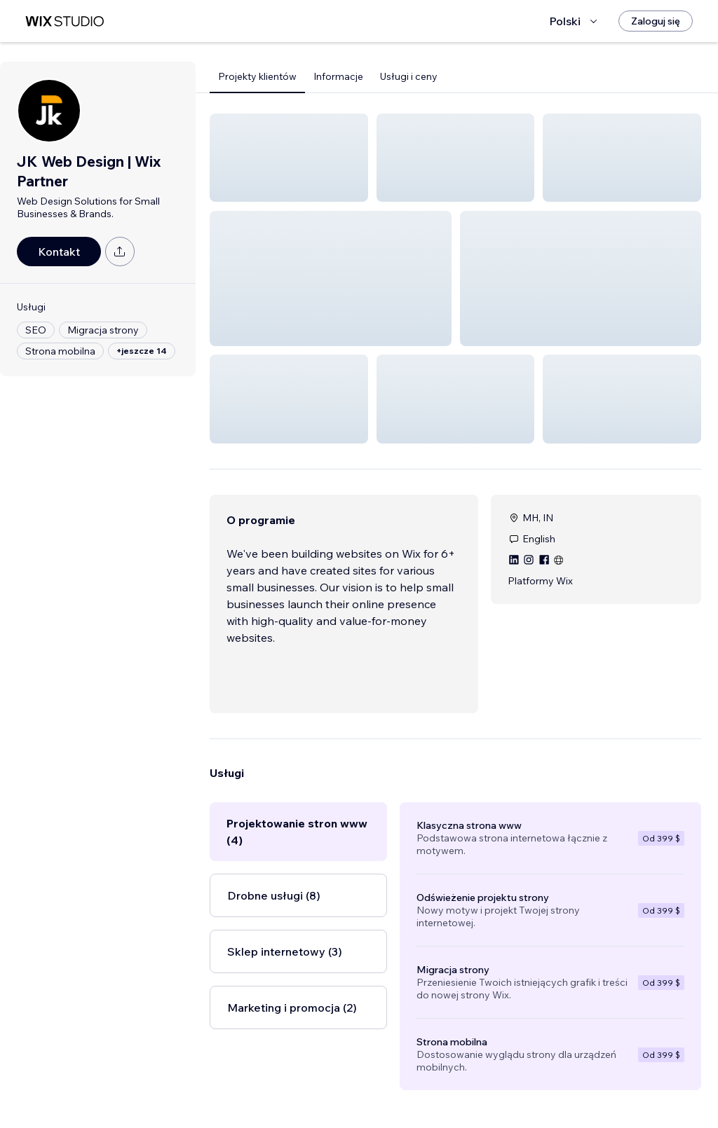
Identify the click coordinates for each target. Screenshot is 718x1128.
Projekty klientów (257, 76)
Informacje (338, 76)
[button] (289, 158)
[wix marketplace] (64, 21)
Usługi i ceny (409, 76)
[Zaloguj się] (655, 21)
